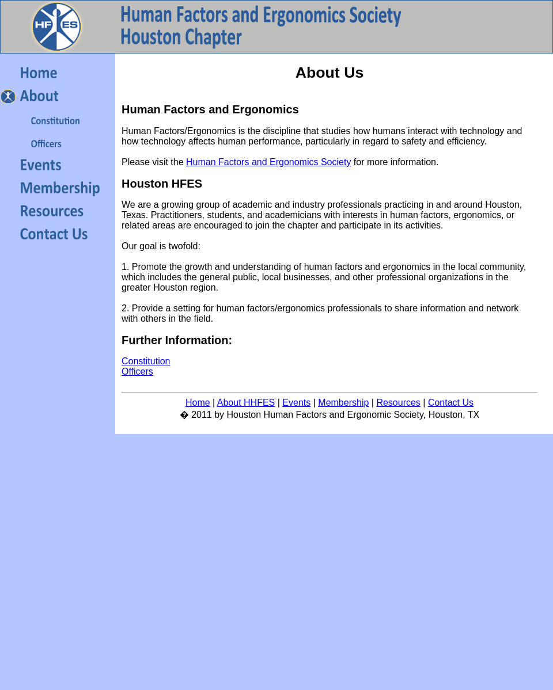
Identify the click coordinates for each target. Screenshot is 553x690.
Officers (137, 371)
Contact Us (451, 402)
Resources (398, 402)
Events (296, 402)
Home (197, 402)
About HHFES (246, 402)
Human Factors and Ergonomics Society (268, 162)
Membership (343, 402)
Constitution (146, 361)
